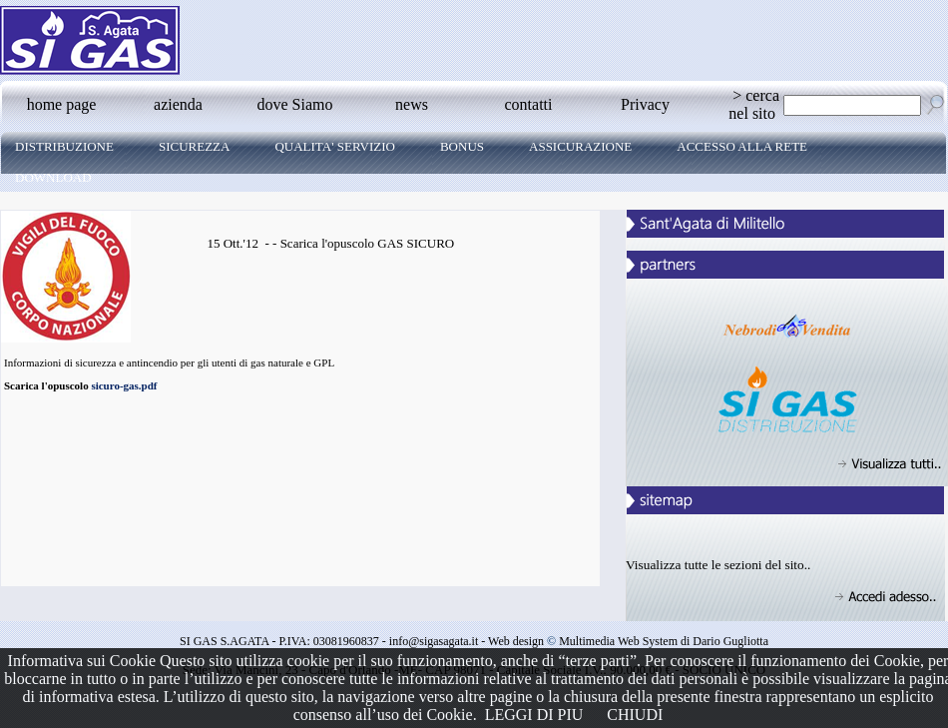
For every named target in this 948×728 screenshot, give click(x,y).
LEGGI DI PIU (534, 714)
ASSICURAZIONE (580, 146)
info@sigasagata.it (433, 641)
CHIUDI (635, 714)
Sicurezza (195, 146)
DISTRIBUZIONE (64, 146)
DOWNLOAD (53, 177)
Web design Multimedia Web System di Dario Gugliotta (628, 641)
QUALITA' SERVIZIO (334, 146)
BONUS (462, 146)
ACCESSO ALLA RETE (742, 146)
